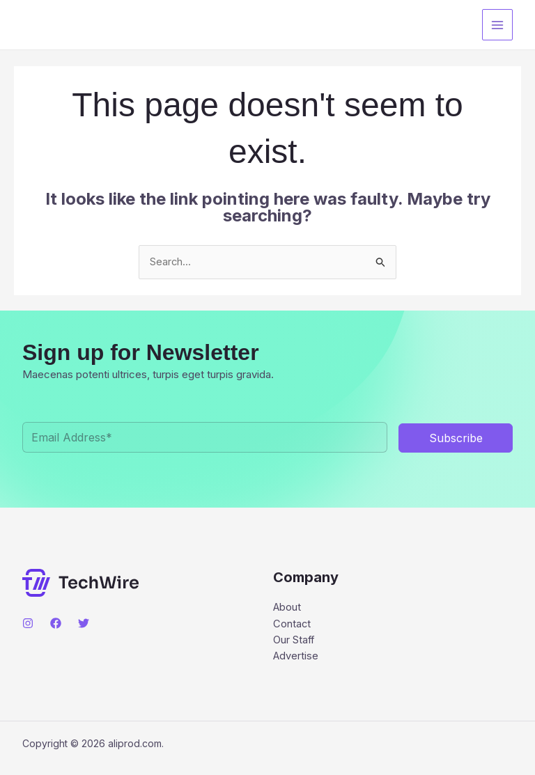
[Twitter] (83, 623)
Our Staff (294, 641)
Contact (292, 625)
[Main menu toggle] (497, 24)
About (287, 608)
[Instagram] (27, 623)
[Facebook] (55, 623)
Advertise (296, 658)
